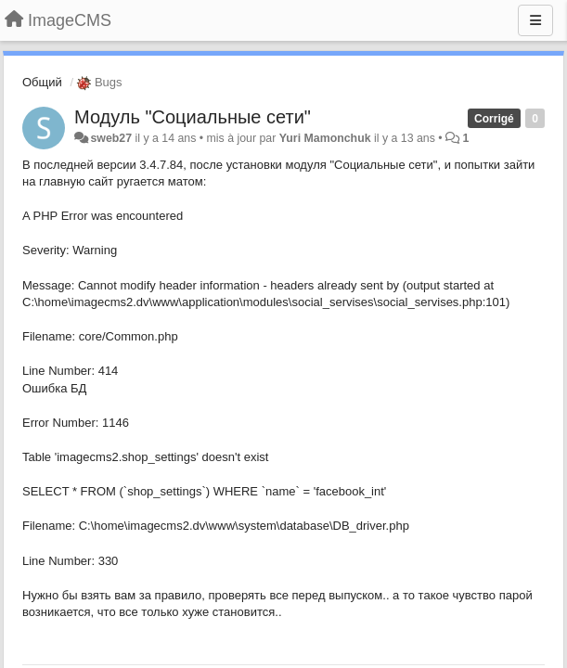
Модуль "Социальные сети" (192, 117)
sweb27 (111, 138)
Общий (42, 82)
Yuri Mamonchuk (325, 138)
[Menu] (535, 20)
